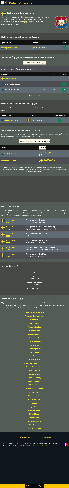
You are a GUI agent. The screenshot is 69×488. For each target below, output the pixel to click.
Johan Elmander (34, 380)
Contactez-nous (44, 446)
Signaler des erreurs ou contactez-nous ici (32, 455)
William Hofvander (34, 434)
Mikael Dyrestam (34, 405)
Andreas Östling (34, 336)
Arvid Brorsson (34, 340)
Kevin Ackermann (34, 390)
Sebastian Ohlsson (34, 419)
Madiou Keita (34, 394)
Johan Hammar (34, 383)
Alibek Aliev (34, 329)
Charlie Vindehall (34, 351)
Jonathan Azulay (34, 387)
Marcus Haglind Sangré (34, 398)
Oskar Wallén (34, 412)
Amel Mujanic (34, 332)
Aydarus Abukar (34, 343)
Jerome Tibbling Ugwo (34, 376)
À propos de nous (27, 446)
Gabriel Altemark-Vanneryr (34, 372)
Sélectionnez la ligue (34, 486)
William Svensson (34, 438)
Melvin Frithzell (34, 401)
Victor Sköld (34, 427)
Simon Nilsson (34, 423)
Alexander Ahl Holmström (34, 321)
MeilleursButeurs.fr (20, 3)
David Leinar (34, 361)
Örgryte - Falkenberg (47, 159)
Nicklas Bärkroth (34, 409)
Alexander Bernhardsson (34, 325)
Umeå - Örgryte (45, 153)
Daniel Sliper (34, 354)
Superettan (10, 48)
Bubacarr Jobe (34, 347)
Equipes (4, 9)
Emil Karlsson (34, 365)
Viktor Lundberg (34, 430)
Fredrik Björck (34, 369)
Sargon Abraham (34, 416)
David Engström (34, 358)
